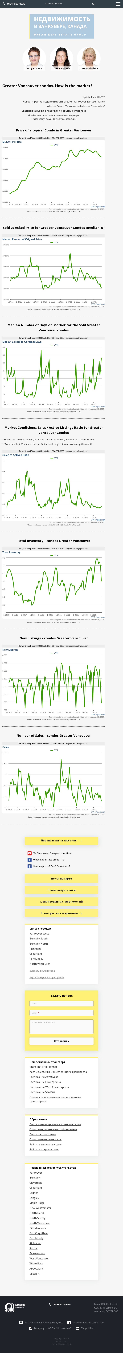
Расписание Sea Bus (42, 1092)
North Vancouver (39, 964)
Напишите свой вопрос (43, 1022)
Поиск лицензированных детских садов (55, 1124)
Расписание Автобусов (43, 1077)
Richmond (35, 949)
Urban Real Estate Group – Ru (46, 859)
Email (35, 1013)
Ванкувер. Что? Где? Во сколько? (49, 866)
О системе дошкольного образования (53, 1129)
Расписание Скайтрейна (45, 1082)
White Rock (36, 1263)
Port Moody (36, 959)
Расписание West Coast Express (49, 1087)
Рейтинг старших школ (44, 1149)
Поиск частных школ (42, 1134)
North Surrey (37, 1218)
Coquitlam (35, 953)
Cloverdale (35, 1182)
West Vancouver (39, 1258)
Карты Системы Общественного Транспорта (58, 1072)
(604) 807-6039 (16, 3)
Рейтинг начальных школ (45, 1144)
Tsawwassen (37, 1253)
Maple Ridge (37, 1203)
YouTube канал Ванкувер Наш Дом (49, 853)
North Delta (36, 1213)
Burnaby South (38, 938)
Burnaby (34, 1177)
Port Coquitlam (38, 1233)
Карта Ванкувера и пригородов (46, 977)
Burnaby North (38, 943)
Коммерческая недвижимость (61, 913)
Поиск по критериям (62, 890)
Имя (34, 1003)
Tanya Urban (85, 1328)
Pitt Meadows (37, 1228)
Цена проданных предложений (61, 901)
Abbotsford (36, 1268)
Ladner (33, 1193)
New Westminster (40, 1208)
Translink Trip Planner (43, 1067)
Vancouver (35, 1172)
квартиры (74, 115)
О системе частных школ (45, 1139)
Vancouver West (39, 933)
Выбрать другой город (42, 970)
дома (52, 115)
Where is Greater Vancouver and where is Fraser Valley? (76, 106)
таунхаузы (62, 115)
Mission (34, 1273)
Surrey (33, 1248)
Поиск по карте (61, 878)
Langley (34, 1198)
